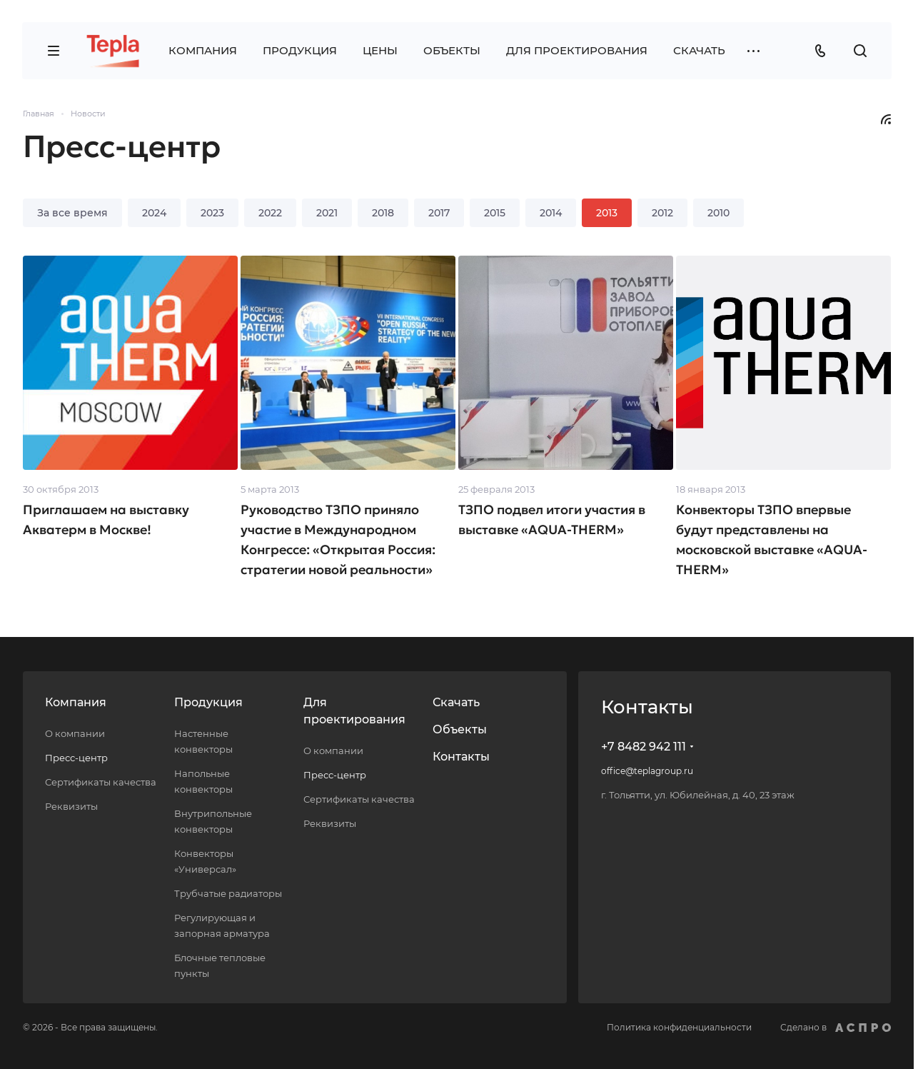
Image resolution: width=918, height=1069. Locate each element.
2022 (270, 212)
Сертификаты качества (100, 782)
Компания (75, 702)
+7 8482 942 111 (643, 746)
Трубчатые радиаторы (228, 893)
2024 (154, 212)
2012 (662, 212)
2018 (383, 212)
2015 (494, 212)
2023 (212, 212)
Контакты (461, 756)
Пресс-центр (76, 757)
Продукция (208, 702)
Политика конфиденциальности (679, 1027)
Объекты (460, 729)
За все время (72, 212)
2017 (439, 212)
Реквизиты (71, 806)
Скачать (456, 702)
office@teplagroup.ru (647, 771)
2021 (327, 212)
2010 (718, 212)
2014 (551, 212)
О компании (75, 733)
